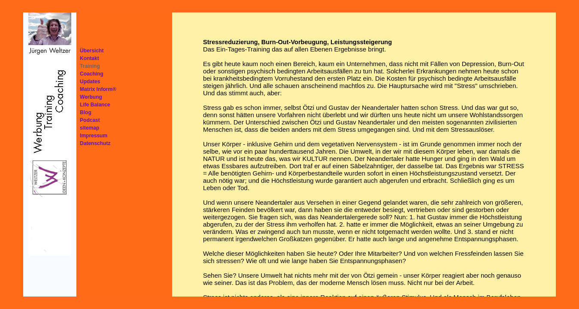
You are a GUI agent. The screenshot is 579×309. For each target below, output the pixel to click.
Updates (90, 82)
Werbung (91, 97)
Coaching (91, 74)
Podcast (90, 120)
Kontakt (89, 58)
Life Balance (95, 105)
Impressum (93, 136)
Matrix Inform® (98, 89)
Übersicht (91, 51)
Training (90, 66)
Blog (85, 112)
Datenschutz (95, 143)
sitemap (89, 128)
